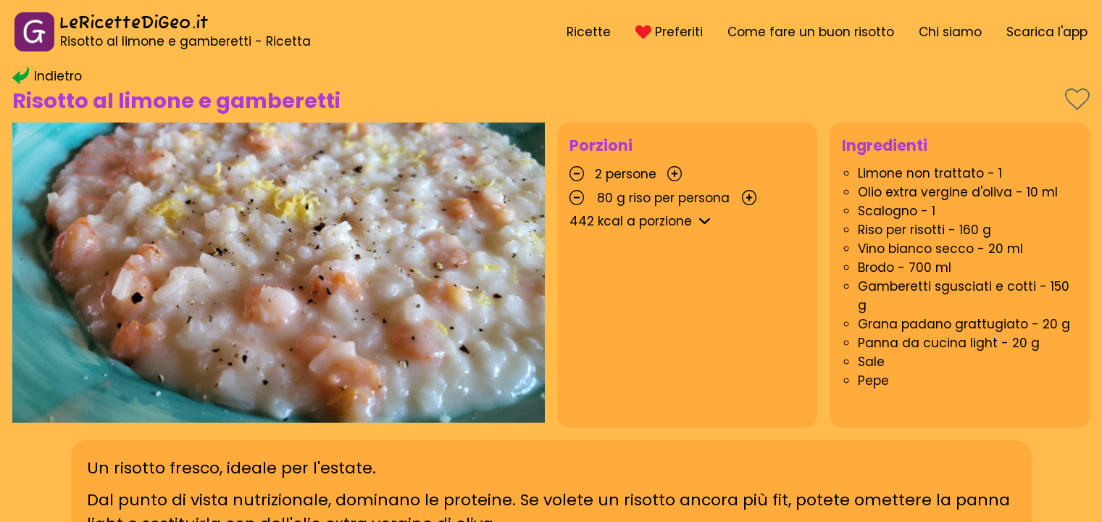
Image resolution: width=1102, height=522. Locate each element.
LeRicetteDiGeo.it (134, 23)
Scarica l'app (1047, 32)
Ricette (589, 32)
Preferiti (668, 32)
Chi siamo (950, 32)
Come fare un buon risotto (810, 32)
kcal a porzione (642, 221)
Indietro (47, 76)
